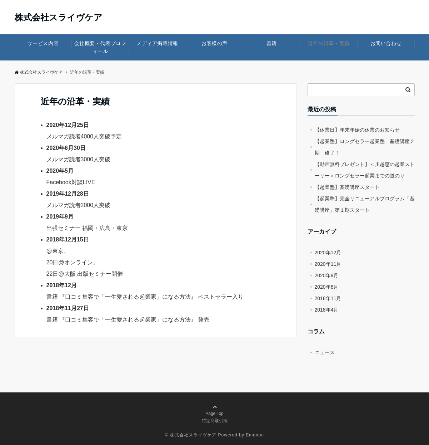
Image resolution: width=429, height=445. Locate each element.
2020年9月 (327, 275)
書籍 (271, 43)
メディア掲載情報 (157, 43)
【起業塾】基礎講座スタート (347, 187)
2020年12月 (328, 252)
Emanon (255, 434)
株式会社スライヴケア (59, 17)
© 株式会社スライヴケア (190, 434)
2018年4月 (327, 310)
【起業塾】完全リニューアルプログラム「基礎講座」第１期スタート (365, 204)
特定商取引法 (215, 420)
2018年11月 (328, 298)
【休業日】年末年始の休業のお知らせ (357, 130)
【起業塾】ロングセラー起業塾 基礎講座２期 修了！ (365, 147)
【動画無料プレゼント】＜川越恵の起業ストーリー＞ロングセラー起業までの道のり (365, 170)
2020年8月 (327, 287)
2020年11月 (328, 264)
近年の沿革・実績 (328, 43)
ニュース (325, 352)
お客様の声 (214, 43)
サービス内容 (43, 43)
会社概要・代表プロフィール (100, 47)
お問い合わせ (385, 43)
